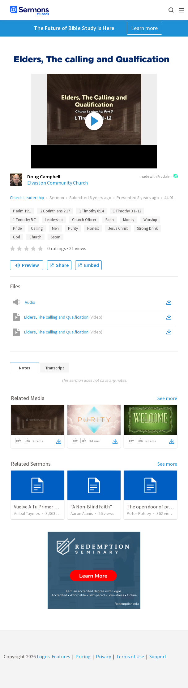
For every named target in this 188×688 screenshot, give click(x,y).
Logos (43, 656)
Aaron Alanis (81, 513)
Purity (73, 228)
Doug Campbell (43, 176)
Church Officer (84, 219)
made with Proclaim (158, 177)
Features (61, 656)
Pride (17, 228)
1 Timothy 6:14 (91, 211)
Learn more (144, 28)
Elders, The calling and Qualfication (63, 317)
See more (167, 398)
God (16, 237)
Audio (30, 302)
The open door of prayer (152, 506)
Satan (55, 237)
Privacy (103, 656)
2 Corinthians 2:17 (55, 211)
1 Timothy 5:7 (24, 219)
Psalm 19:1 (22, 211)
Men (55, 228)
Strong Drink (147, 228)
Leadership (54, 219)
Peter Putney (139, 513)
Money (128, 219)
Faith (109, 219)
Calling (37, 228)
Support (158, 656)
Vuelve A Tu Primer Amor (40, 506)
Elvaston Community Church (57, 183)
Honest (93, 228)
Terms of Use (130, 656)
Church (35, 237)
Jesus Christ (118, 228)
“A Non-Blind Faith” (91, 506)
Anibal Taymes (27, 513)
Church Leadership (27, 197)
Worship (150, 219)
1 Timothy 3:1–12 (127, 211)
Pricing (83, 656)
